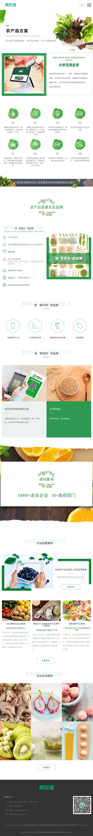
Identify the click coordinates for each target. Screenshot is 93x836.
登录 (82, 5)
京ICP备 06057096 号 (28, 832)
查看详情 (70, 587)
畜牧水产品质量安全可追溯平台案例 (46, 625)
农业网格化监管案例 (16, 624)
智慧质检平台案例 (77, 624)
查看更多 (46, 661)
